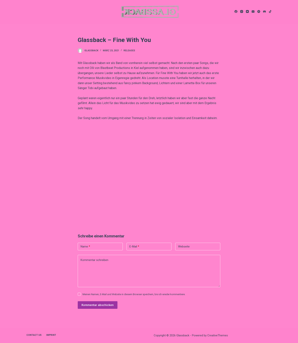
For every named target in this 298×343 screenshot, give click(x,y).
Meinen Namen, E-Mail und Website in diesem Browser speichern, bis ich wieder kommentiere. (133, 294)
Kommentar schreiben (94, 260)
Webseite (184, 246)
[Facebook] (236, 11)
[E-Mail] (253, 11)
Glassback (91, 50)
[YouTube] (247, 11)
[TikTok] (270, 11)
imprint (51, 335)
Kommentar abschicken (98, 305)
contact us (33, 335)
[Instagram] (241, 11)
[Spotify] (258, 11)
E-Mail (134, 246)
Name (85, 246)
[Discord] (264, 11)
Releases (129, 50)
